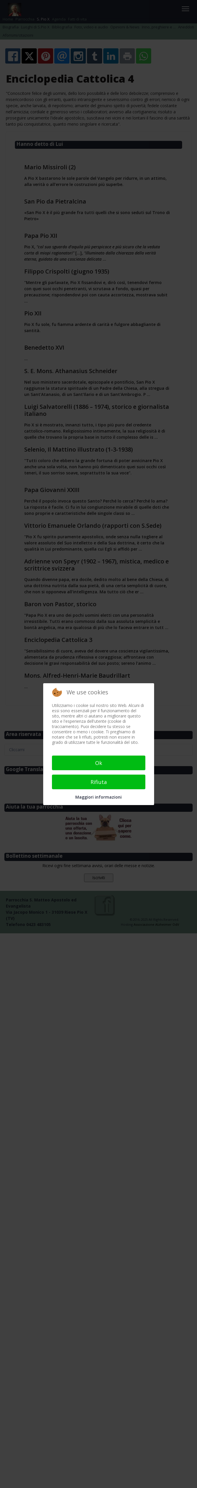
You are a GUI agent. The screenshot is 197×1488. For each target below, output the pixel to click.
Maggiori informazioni (98, 797)
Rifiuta (98, 781)
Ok (98, 762)
